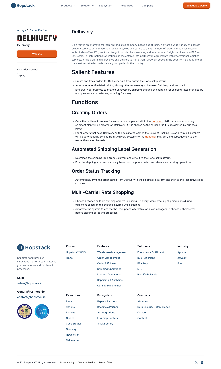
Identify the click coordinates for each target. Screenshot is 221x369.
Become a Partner (107, 306)
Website (37, 53)
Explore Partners (107, 301)
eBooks (70, 306)
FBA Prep (142, 263)
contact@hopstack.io (31, 297)
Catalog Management (109, 285)
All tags (21, 30)
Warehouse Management (112, 252)
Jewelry (181, 257)
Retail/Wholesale (147, 274)
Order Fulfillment (107, 263)
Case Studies (73, 323)
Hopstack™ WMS (76, 252)
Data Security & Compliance (153, 306)
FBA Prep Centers (107, 318)
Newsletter (72, 334)
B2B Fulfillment (146, 257)
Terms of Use (105, 362)
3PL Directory (105, 323)
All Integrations (106, 312)
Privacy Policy (67, 362)
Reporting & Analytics (110, 280)
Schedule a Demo (196, 5)
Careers (142, 312)
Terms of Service (86, 362)
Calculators (72, 340)
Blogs (69, 301)
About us (142, 301)
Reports (70, 312)
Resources (73, 295)
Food (180, 263)
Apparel (181, 252)
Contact (142, 318)
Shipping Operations (109, 268)
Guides (70, 318)
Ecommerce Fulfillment (150, 252)
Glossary (71, 329)
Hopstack (157, 121)
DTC (140, 268)
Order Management (108, 257)
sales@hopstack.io (30, 283)
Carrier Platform (39, 30)
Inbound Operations (109, 274)
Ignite (69, 257)
